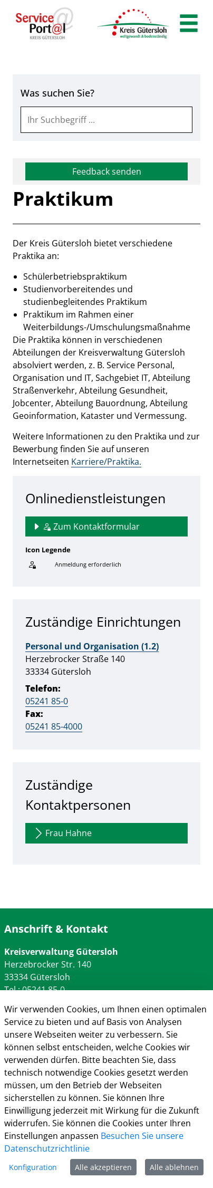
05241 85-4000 (53, 726)
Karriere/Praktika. (106, 461)
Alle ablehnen (174, 1167)
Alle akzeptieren (103, 1167)
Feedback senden (106, 171)
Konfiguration (33, 1167)
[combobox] (106, 120)
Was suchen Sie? (57, 93)
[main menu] (188, 24)
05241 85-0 (46, 701)
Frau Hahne (62, 833)
